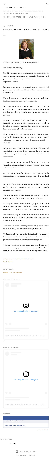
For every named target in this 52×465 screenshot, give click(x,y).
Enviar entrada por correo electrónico (22, 259)
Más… (43, 17)
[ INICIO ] (6, 17)
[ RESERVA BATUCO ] (31, 17)
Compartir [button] (6, 259)
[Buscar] (47, 3)
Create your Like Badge (43, 430)
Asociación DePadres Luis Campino (13, 420)
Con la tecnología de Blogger (26, 451)
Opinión (10, 262)
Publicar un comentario (12, 272)
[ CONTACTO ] (17, 17)
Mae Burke (32, 455)
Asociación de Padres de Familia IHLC (15, 425)
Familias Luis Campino (14, 7)
